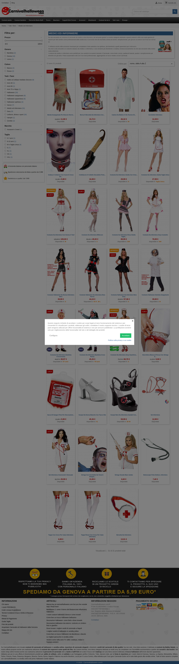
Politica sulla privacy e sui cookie (119, 340)
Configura (53, 335)
